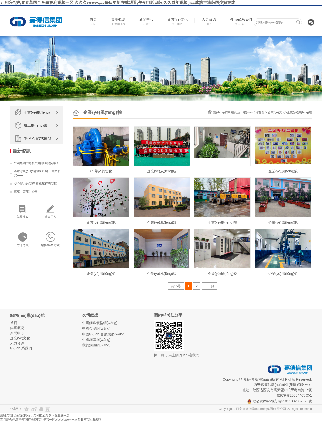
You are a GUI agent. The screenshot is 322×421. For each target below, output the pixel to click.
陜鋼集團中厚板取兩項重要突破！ (36, 163)
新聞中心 (17, 333)
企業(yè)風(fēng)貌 (37, 118)
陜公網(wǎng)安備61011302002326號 (279, 401)
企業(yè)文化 (276, 112)
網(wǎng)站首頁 (253, 112)
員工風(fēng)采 (35, 125)
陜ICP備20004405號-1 (294, 395)
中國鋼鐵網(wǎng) (96, 340)
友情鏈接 (90, 315)
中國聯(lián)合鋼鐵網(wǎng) (103, 334)
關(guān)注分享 (168, 315)
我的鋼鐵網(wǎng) (96, 345)
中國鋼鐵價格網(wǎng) (99, 323)
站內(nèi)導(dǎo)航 (27, 315)
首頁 (13, 323)
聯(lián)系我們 (21, 348)
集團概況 (17, 328)
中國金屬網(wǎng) (96, 328)
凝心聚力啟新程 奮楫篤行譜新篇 (35, 183)
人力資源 (17, 343)
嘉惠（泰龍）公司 (26, 191)
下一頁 (209, 286)
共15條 (176, 286)
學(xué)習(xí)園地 (37, 138)
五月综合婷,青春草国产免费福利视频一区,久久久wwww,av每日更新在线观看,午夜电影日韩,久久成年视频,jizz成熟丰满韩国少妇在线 (117, 2)
